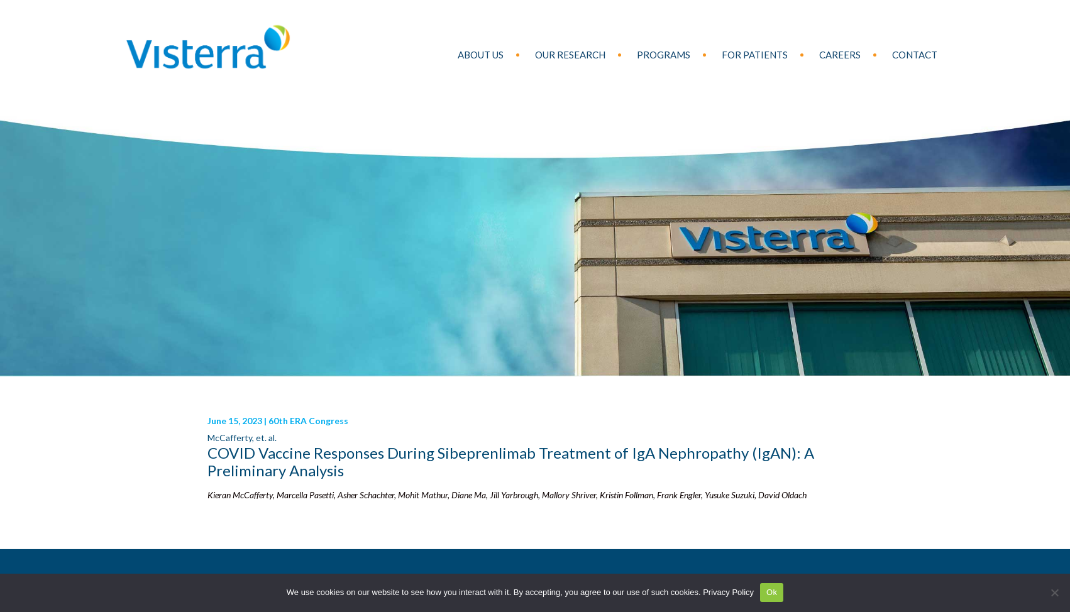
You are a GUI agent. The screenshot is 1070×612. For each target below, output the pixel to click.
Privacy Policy (728, 592)
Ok (771, 592)
